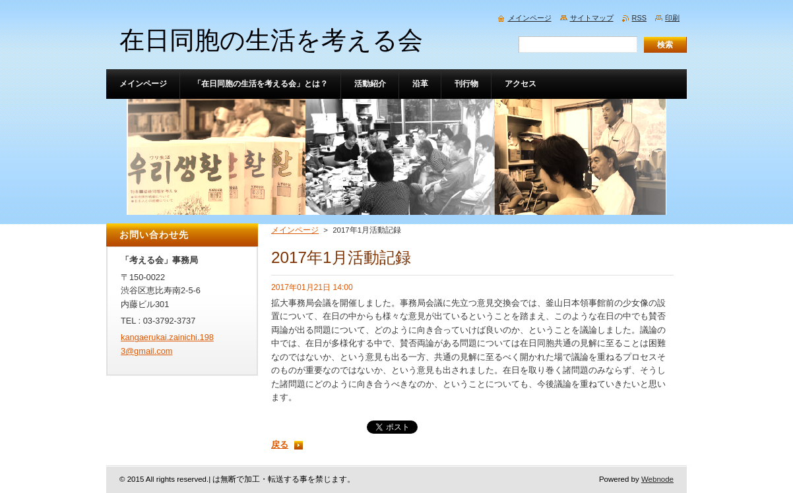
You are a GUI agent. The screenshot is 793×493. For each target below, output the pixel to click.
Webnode (657, 479)
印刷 (672, 18)
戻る (279, 445)
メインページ (295, 230)
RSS (639, 18)
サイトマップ (592, 18)
